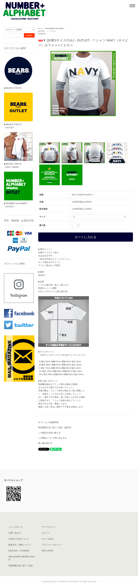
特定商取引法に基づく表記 (21, 565)
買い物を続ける (45, 443)
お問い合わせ (15, 533)
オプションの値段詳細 (48, 422)
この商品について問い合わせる (52, 438)
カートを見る (48, 539)
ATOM (50, 551)
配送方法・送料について (20, 545)
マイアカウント (49, 527)
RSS (44, 551)
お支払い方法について (19, 539)
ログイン (46, 533)
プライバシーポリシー (52, 545)
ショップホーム (16, 527)
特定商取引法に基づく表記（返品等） (55, 427)
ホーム (40, 29)
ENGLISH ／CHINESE (19, 551)
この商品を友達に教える (49, 433)
